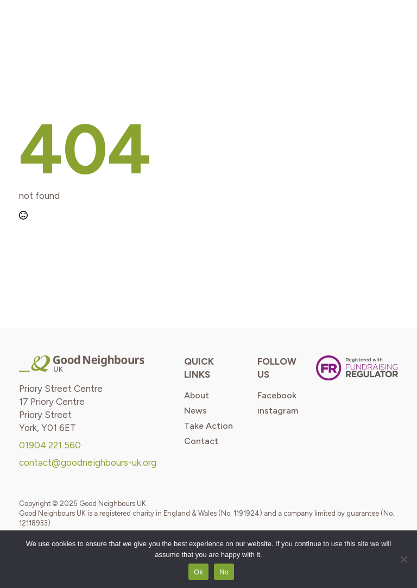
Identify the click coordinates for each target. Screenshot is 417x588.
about (196, 395)
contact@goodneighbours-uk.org (87, 462)
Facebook (276, 395)
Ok (198, 572)
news (195, 410)
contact (201, 441)
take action (208, 426)
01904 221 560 (50, 445)
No (224, 572)
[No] (403, 559)
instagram (277, 410)
